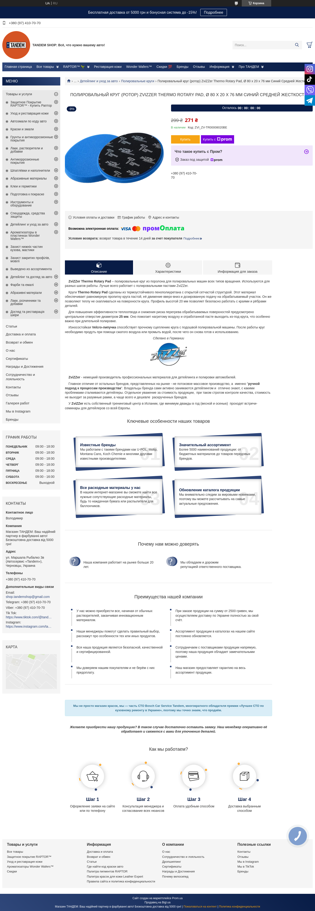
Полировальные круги (137, 81)
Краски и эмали (22, 129)
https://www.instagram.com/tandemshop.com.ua (29, 626)
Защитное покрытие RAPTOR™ (29, 857)
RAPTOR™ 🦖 (74, 67)
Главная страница (18, 67)
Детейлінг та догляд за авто (31, 277)
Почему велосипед (175, 876)
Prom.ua (177, 898)
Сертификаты (17, 358)
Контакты (13, 387)
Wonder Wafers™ (139, 67)
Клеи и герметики (23, 186)
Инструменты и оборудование (21, 203)
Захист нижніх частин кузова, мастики (26, 248)
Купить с (217, 139)
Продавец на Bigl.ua (158, 902)
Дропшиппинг (171, 861)
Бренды (182, 67)
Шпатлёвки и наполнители (30, 170)
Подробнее (213, 12)
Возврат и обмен (19, 342)
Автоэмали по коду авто (28, 121)
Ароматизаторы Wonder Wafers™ (30, 866)
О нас (10, 350)
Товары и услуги (19, 94)
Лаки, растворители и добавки (26, 149)
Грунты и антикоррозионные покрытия (31, 138)
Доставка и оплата (21, 334)
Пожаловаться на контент (200, 906)
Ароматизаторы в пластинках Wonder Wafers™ (25, 235)
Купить (185, 139)
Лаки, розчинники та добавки (25, 302)
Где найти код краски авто (105, 866)
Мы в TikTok (245, 866)
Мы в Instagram (18, 411)
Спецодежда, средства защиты (27, 214)
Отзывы (199, 67)
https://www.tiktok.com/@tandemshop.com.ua (29, 617)
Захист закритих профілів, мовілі (30, 259)
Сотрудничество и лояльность (20, 377)
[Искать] (297, 45)
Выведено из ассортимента (31, 269)
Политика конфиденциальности (239, 906)
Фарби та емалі (22, 285)
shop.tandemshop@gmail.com (28, 597)
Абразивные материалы (28, 178)
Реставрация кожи (108, 67)
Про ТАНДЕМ (249, 67)
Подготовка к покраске (27, 194)
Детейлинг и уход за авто (99, 81)
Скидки (12, 871)
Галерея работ (17, 403)
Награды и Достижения (24, 366)
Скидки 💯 (164, 67)
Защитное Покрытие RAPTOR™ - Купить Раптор (31, 103)
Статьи (11, 326)
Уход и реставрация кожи (29, 113)
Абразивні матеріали (26, 293)
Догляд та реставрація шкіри (27, 313)
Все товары (45, 67)
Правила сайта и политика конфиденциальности (121, 881)
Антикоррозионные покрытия (24, 160)
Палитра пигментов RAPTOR (107, 871)
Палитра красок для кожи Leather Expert (115, 876)
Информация (219, 67)
